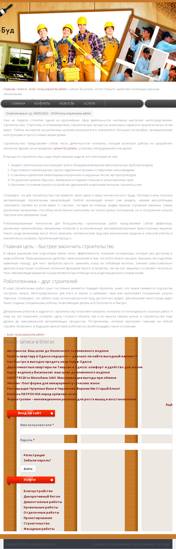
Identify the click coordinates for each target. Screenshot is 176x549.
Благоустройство (38, 491)
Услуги (89, 103)
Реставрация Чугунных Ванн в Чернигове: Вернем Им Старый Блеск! (63, 388)
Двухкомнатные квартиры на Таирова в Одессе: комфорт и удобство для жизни (74, 367)
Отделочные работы (41, 512)
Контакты (42, 103)
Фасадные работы (39, 529)
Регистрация (34, 455)
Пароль (27, 440)
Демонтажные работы (43, 502)
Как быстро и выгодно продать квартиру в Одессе (49, 361)
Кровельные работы (41, 507)
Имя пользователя (37, 425)
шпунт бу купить (65, 148)
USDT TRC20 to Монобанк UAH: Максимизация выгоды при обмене (61, 378)
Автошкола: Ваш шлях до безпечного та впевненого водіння (58, 351)
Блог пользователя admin (48, 89)
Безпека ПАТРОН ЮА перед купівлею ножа (42, 394)
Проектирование (38, 518)
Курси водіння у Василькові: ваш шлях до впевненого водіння (58, 372)
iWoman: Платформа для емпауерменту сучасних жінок (53, 383)
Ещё (169, 404)
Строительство (37, 523)
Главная (18, 103)
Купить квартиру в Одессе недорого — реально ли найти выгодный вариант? (72, 356)
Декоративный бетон (42, 496)
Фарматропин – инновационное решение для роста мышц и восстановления (71, 399)
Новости (66, 103)
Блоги (22, 89)
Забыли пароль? (37, 460)
